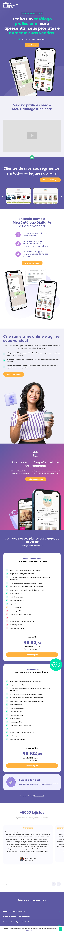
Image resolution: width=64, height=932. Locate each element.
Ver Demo (32, 45)
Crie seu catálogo (50, 180)
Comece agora (32, 655)
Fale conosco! (39, 796)
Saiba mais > (29, 930)
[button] (17, 5)
